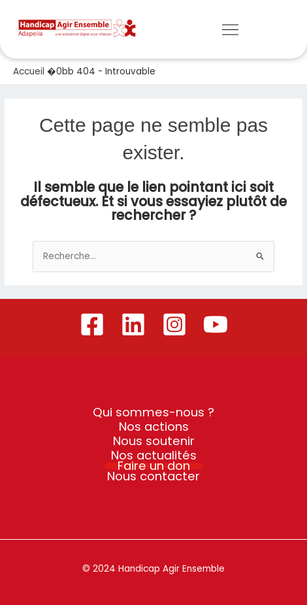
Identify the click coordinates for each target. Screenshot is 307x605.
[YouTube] (215, 324)
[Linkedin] (133, 324)
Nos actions (154, 427)
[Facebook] (92, 324)
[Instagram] (174, 324)
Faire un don (154, 466)
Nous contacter (153, 476)
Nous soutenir (154, 441)
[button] (230, 30)
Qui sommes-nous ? (153, 412)
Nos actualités (154, 455)
